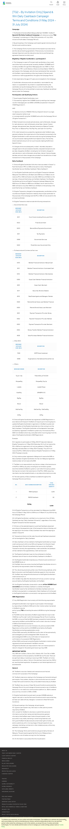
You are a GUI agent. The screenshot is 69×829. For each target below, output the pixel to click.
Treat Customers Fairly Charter (11, 753)
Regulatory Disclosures (9, 766)
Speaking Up (5, 768)
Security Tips (6, 809)
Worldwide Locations (8, 791)
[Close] (66, 820)
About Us (4, 750)
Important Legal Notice (9, 801)
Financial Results (7, 758)
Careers (4, 781)
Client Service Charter (9, 755)
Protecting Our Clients (9, 771)
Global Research (7, 786)
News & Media (5, 760)
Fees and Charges (7, 796)
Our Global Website (7, 789)
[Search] (51, 3)
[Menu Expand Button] (64, 3)
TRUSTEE (4, 778)
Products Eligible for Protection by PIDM (14, 804)
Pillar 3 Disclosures (8, 763)
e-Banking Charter (7, 773)
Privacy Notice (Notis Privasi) (10, 814)
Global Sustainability (8, 783)
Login (57, 3)
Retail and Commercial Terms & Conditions (14, 806)
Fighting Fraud (6, 799)
